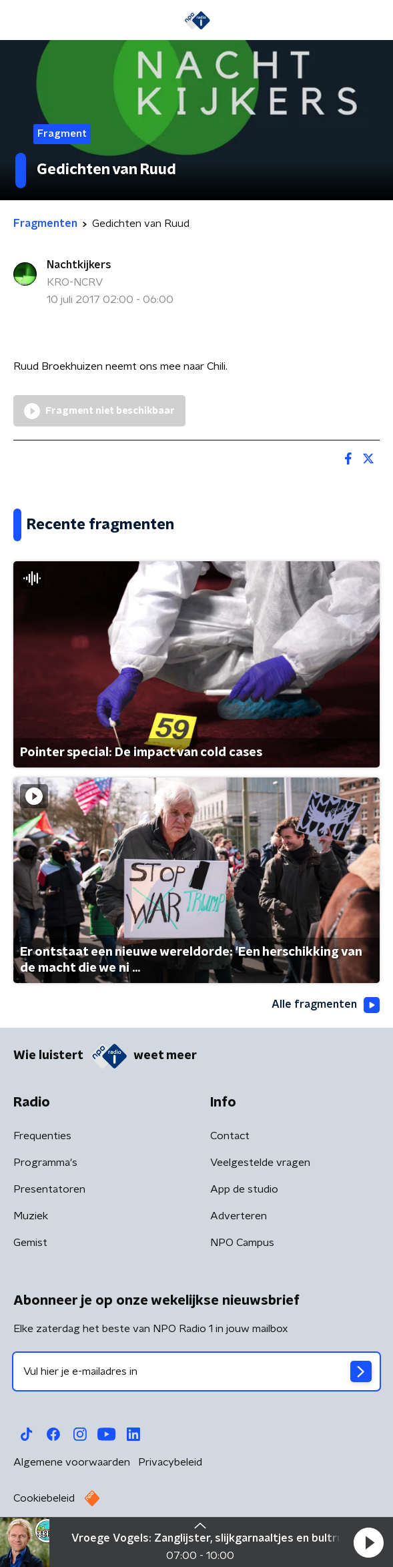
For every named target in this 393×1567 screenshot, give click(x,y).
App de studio (244, 1189)
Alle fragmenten (326, 1005)
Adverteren (238, 1216)
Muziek (30, 1216)
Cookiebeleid (44, 1498)
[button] (368, 1542)
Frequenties (42, 1136)
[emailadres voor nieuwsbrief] (196, 1371)
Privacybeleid (170, 1462)
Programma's (45, 1162)
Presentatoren (49, 1189)
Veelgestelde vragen (260, 1162)
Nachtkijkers (79, 265)
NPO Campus (242, 1242)
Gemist (30, 1242)
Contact (230, 1136)
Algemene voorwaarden (71, 1462)
